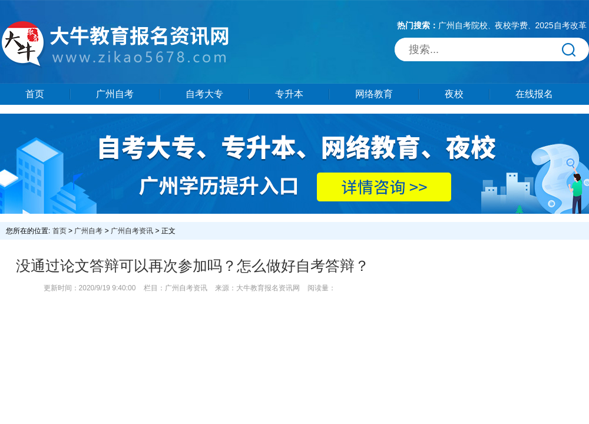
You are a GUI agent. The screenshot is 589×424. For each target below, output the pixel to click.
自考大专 (204, 94)
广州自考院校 (463, 25)
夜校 (454, 94)
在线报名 (534, 94)
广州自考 (115, 94)
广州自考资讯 (132, 231)
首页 (34, 94)
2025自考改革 (560, 25)
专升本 (289, 94)
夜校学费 (511, 25)
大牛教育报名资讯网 (268, 288)
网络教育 (374, 94)
